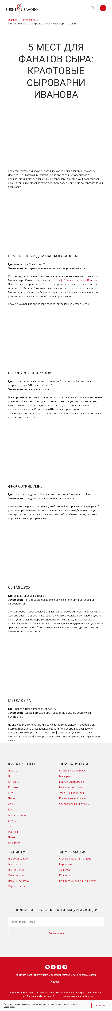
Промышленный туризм (73, 798)
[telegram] (59, 967)
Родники (13, 831)
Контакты (64, 875)
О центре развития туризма (75, 858)
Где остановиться (18, 858)
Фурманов (14, 842)
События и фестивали (72, 770)
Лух (10, 826)
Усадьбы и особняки (71, 792)
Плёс (11, 776)
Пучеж (12, 837)
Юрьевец (13, 787)
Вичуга (12, 820)
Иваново (13, 770)
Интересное (29, 19)
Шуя (10, 792)
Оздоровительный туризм (74, 804)
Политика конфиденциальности (77, 881)
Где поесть (14, 864)
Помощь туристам (19, 881)
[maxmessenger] (64, 967)
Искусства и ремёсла (72, 781)
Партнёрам (65, 864)
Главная (12, 19)
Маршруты (65, 776)
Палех (11, 798)
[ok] (53, 967)
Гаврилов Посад (17, 815)
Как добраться (17, 875)
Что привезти (16, 869)
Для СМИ (64, 869)
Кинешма (13, 781)
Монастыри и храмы (71, 787)
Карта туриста (16, 886)
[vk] (47, 967)
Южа (11, 809)
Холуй (11, 804)
